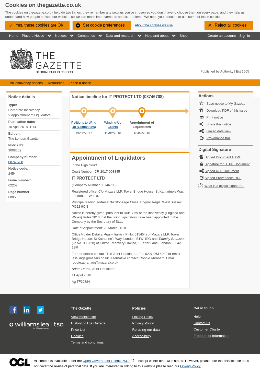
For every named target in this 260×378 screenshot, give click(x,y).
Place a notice (80, 83)
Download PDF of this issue (227, 110)
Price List (78, 330)
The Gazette (81, 308)
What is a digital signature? (221, 186)
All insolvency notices (26, 83)
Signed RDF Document (222, 171)
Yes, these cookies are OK (40, 25)
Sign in (244, 36)
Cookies (77, 336)
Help (197, 316)
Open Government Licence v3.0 (106, 361)
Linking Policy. (190, 366)
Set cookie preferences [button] (104, 25)
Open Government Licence (19, 362)
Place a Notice (33, 36)
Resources (56, 83)
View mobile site (83, 317)
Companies (86, 36)
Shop (183, 36)
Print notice (215, 117)
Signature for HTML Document (227, 164)
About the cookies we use (154, 25)
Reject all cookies (231, 25)
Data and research (120, 36)
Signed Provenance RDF (223, 178)
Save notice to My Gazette (226, 103)
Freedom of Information (211, 336)
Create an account (222, 36)
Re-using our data (146, 330)
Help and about (157, 36)
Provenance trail (219, 138)
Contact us (202, 323)
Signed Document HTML (223, 157)
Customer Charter (207, 329)
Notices (60, 36)
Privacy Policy (143, 323)
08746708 (15, 162)
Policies (139, 308)
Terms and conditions (87, 342)
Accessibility (141, 336)
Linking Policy (142, 317)
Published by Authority (216, 71)
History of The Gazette (88, 323)
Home (13, 36)
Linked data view (219, 131)
